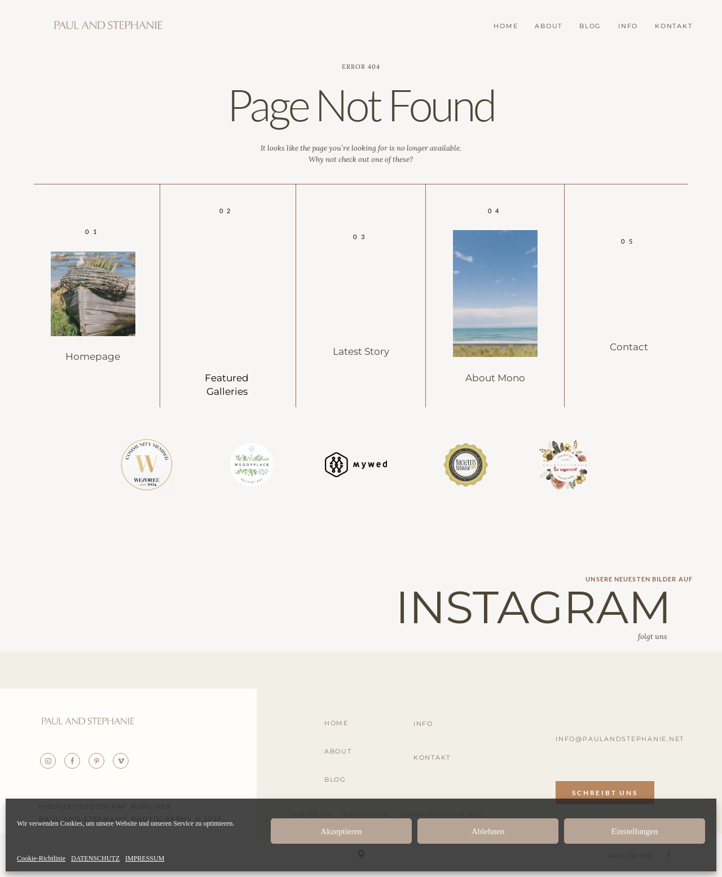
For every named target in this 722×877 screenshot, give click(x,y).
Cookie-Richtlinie (41, 858)
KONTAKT (673, 26)
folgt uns (652, 636)
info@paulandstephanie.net (620, 739)
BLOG (590, 26)
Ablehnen (488, 831)
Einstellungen (634, 831)
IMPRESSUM (144, 858)
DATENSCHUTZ (95, 858)
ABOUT (548, 26)
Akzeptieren (341, 831)
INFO (628, 26)
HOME (506, 26)
